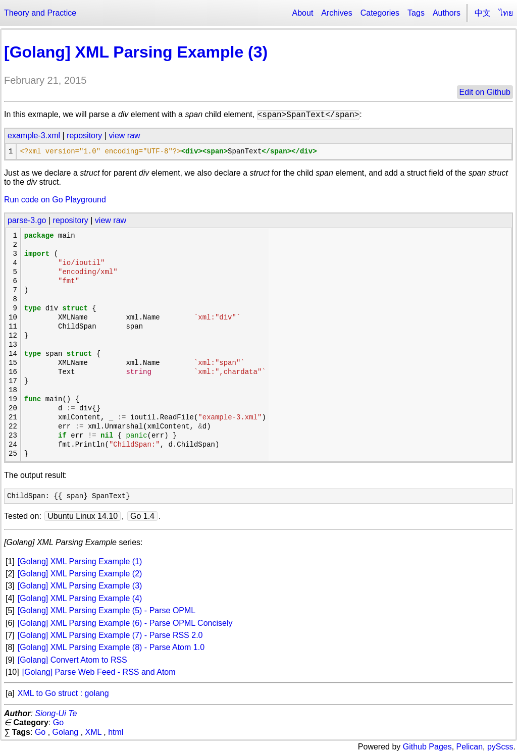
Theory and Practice (40, 13)
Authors (446, 13)
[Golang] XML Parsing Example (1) (80, 561)
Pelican (469, 746)
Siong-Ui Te (56, 713)
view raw (124, 135)
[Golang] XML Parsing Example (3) (136, 52)
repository (84, 135)
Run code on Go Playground (55, 199)
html (115, 732)
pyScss (500, 746)
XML (93, 732)
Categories (379, 13)
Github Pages (427, 746)
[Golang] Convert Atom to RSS (72, 660)
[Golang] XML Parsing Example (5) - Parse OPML (106, 610)
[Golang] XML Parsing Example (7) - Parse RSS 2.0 (110, 635)
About (303, 13)
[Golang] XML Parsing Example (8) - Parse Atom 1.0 (111, 647)
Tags (416, 13)
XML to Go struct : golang (63, 693)
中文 (483, 13)
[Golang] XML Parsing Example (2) (80, 573)
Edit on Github (484, 92)
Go (58, 722)
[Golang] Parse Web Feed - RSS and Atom (99, 672)
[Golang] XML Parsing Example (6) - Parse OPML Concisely (125, 623)
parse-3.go (27, 220)
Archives (336, 13)
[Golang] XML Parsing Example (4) (80, 598)
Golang (66, 732)
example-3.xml (34, 135)
